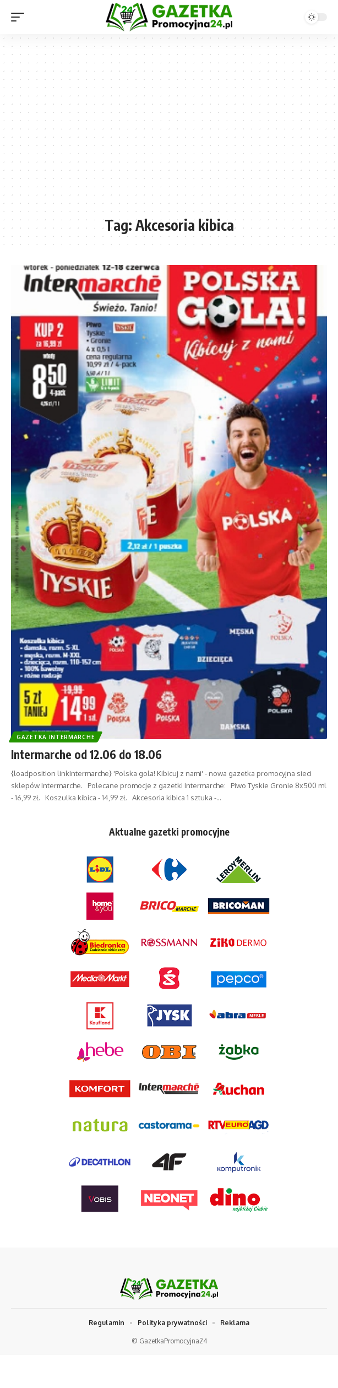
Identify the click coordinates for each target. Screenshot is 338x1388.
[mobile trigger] (20, 17)
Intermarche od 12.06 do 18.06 (86, 754)
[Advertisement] (169, 130)
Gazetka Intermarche (56, 737)
